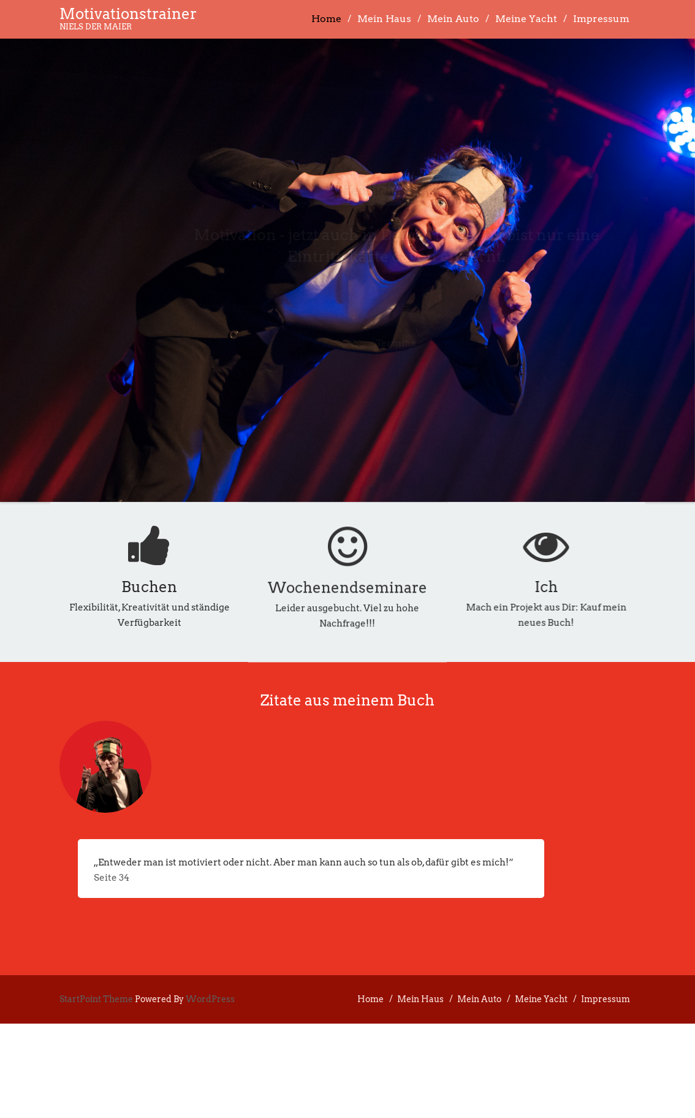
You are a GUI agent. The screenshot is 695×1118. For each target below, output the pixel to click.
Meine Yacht (526, 19)
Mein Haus (384, 19)
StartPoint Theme (96, 999)
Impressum (601, 19)
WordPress (210, 999)
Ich (587, 587)
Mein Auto (453, 19)
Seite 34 (111, 877)
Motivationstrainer (128, 13)
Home (326, 19)
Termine (387, 343)
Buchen (149, 587)
